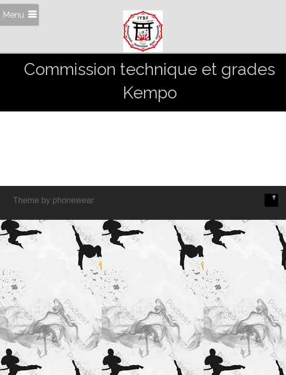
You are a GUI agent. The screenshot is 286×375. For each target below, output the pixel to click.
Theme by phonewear (53, 200)
